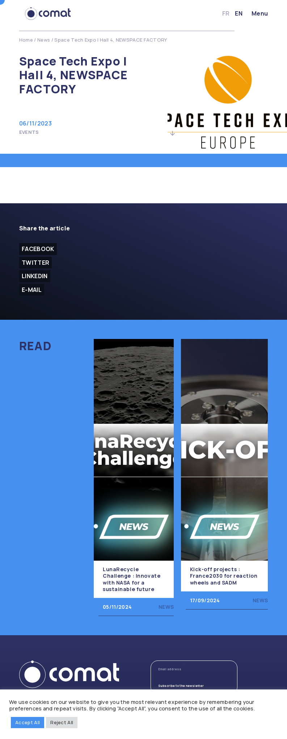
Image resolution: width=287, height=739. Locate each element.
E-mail (32, 290)
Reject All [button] (61, 722)
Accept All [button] (27, 722)
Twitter (35, 263)
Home (26, 40)
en (238, 13)
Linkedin (35, 276)
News (43, 40)
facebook (38, 249)
